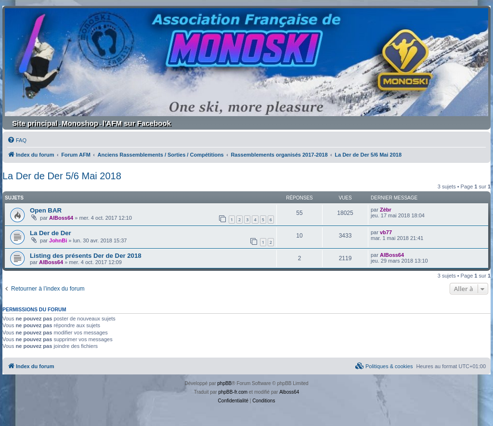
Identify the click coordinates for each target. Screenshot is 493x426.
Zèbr (385, 210)
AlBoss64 (61, 218)
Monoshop (80, 123)
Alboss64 (289, 392)
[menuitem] (16, 140)
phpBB (224, 383)
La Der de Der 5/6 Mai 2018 (61, 176)
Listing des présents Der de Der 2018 (86, 255)
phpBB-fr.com (232, 392)
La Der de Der (50, 233)
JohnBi (58, 240)
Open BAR (46, 210)
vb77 (386, 232)
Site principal (34, 123)
